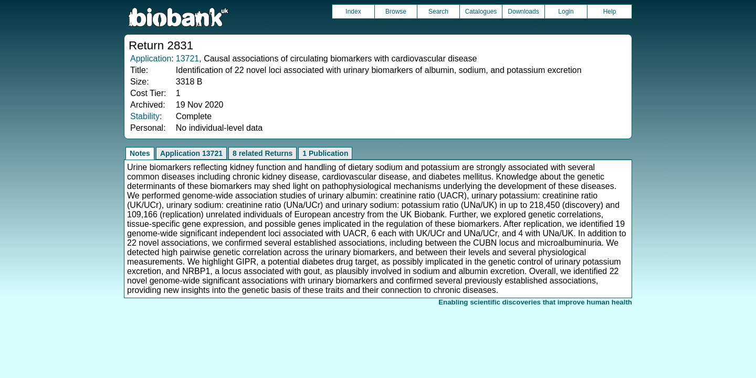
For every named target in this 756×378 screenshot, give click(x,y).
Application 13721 (191, 153)
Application (150, 58)
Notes (140, 153)
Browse (395, 11)
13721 (188, 58)
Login (565, 11)
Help (609, 11)
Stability (145, 116)
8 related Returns (262, 153)
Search (438, 11)
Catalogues (481, 11)
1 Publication (325, 153)
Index (353, 11)
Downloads (523, 11)
